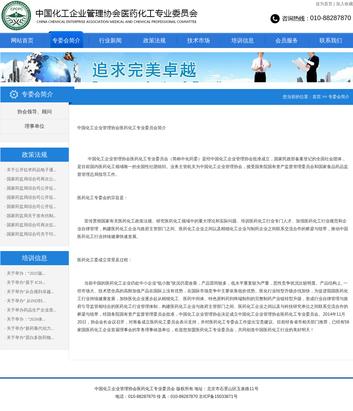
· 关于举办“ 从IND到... (25, 300)
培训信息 (242, 40)
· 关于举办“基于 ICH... (25, 282)
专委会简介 (66, 40)
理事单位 (34, 126)
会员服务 (286, 40)
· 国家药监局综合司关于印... (30, 234)
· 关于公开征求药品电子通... (30, 169)
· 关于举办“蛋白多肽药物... (29, 337)
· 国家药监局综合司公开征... (30, 188)
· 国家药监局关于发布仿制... (30, 215)
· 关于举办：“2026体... (25, 319)
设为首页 (324, 3)
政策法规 (154, 40)
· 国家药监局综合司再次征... (30, 224)
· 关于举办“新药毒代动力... (29, 328)
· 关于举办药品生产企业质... (30, 310)
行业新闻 (110, 40)
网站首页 (22, 40)
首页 (316, 96)
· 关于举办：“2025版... (25, 273)
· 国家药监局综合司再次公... (30, 179)
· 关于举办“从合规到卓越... (29, 291)
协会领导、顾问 (34, 111)
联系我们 (330, 40)
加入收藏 (344, 3)
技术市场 (198, 40)
